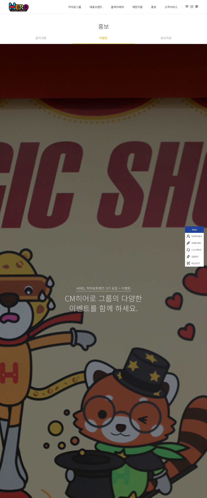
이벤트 (103, 38)
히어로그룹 (74, 7)
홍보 (153, 7)
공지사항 (40, 38)
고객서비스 (171, 7)
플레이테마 (117, 7)
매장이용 (137, 7)
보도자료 (166, 38)
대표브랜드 (96, 7)
